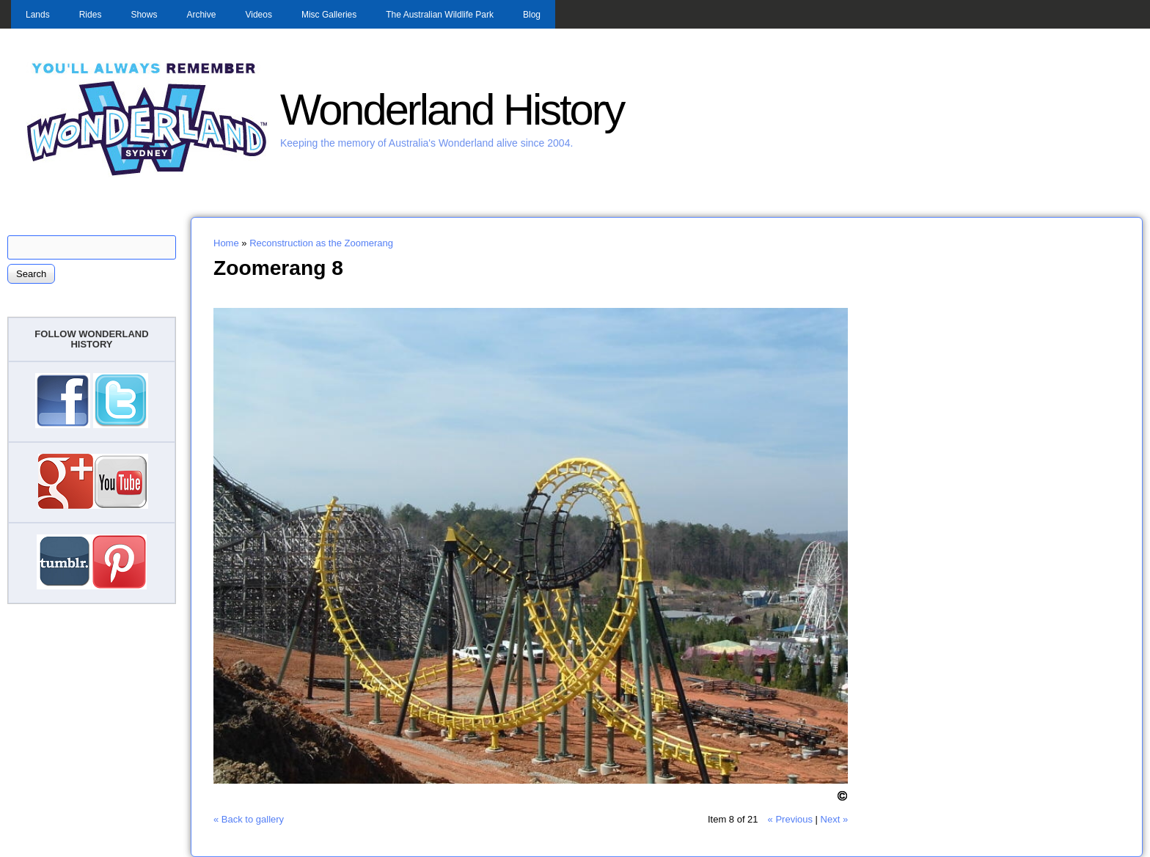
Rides (90, 15)
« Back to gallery (248, 819)
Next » (835, 819)
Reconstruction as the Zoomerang (321, 243)
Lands (38, 15)
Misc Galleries (328, 15)
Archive (201, 15)
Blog (532, 15)
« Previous (790, 819)
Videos (258, 15)
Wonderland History (451, 109)
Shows (144, 15)
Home (226, 243)
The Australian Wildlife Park (440, 15)
